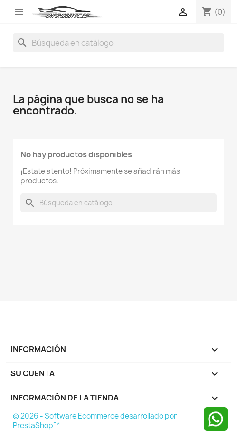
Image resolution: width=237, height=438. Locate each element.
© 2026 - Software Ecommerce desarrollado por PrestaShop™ (95, 420)
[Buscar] (118, 42)
